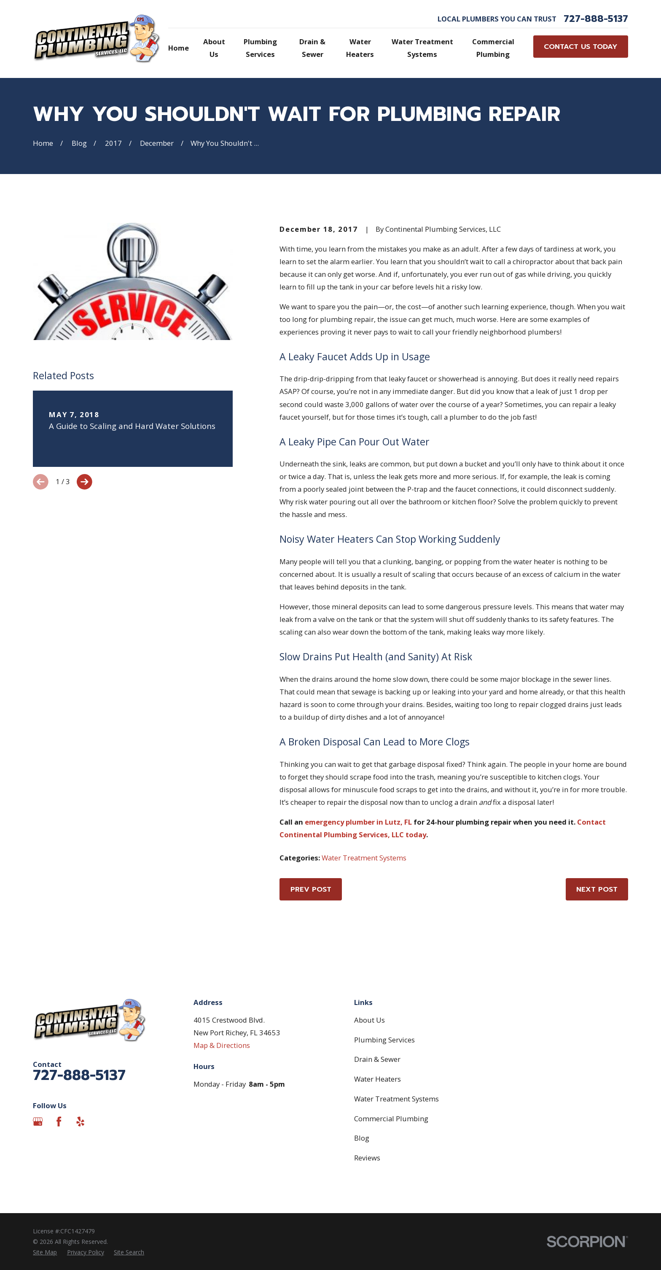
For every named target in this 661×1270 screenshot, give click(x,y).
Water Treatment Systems (364, 858)
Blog (361, 1138)
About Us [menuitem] (214, 48)
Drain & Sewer (377, 1059)
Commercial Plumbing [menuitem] (493, 48)
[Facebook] (59, 1121)
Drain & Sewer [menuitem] (312, 48)
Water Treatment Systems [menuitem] (422, 48)
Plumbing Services (384, 1040)
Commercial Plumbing (391, 1118)
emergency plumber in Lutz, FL (358, 822)
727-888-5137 (596, 19)
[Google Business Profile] (38, 1121)
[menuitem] (45, 1252)
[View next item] (84, 482)
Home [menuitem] (178, 48)
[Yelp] (80, 1121)
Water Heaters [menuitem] (360, 48)
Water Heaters (377, 1079)
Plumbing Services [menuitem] (260, 48)
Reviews (367, 1158)
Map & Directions (221, 1045)
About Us (369, 1020)
